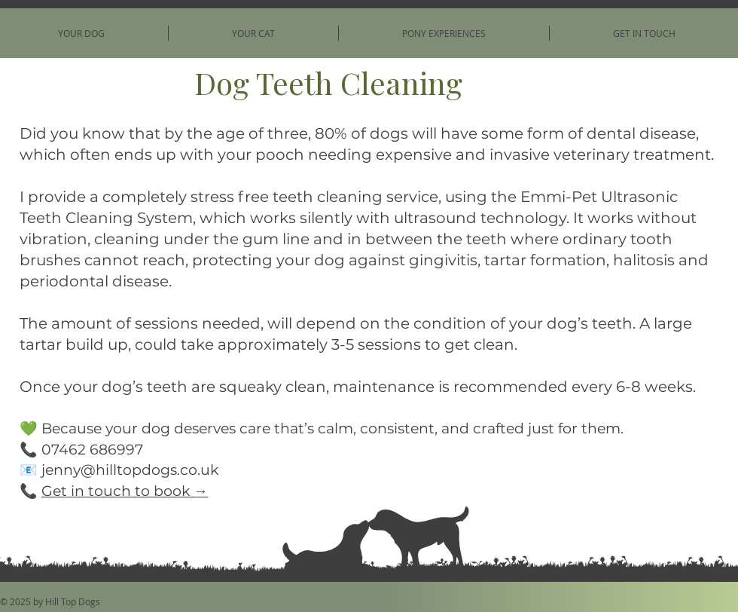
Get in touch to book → (124, 491)
